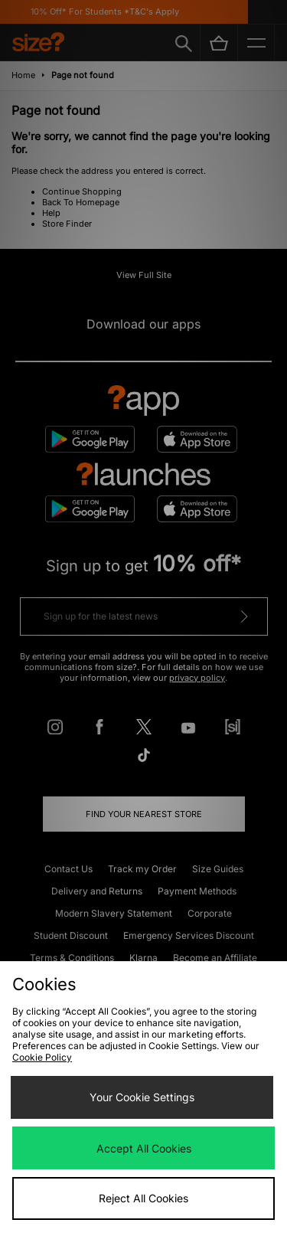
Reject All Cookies (143, 1198)
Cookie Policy (42, 1057)
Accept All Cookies (143, 1148)
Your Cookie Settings (142, 1097)
